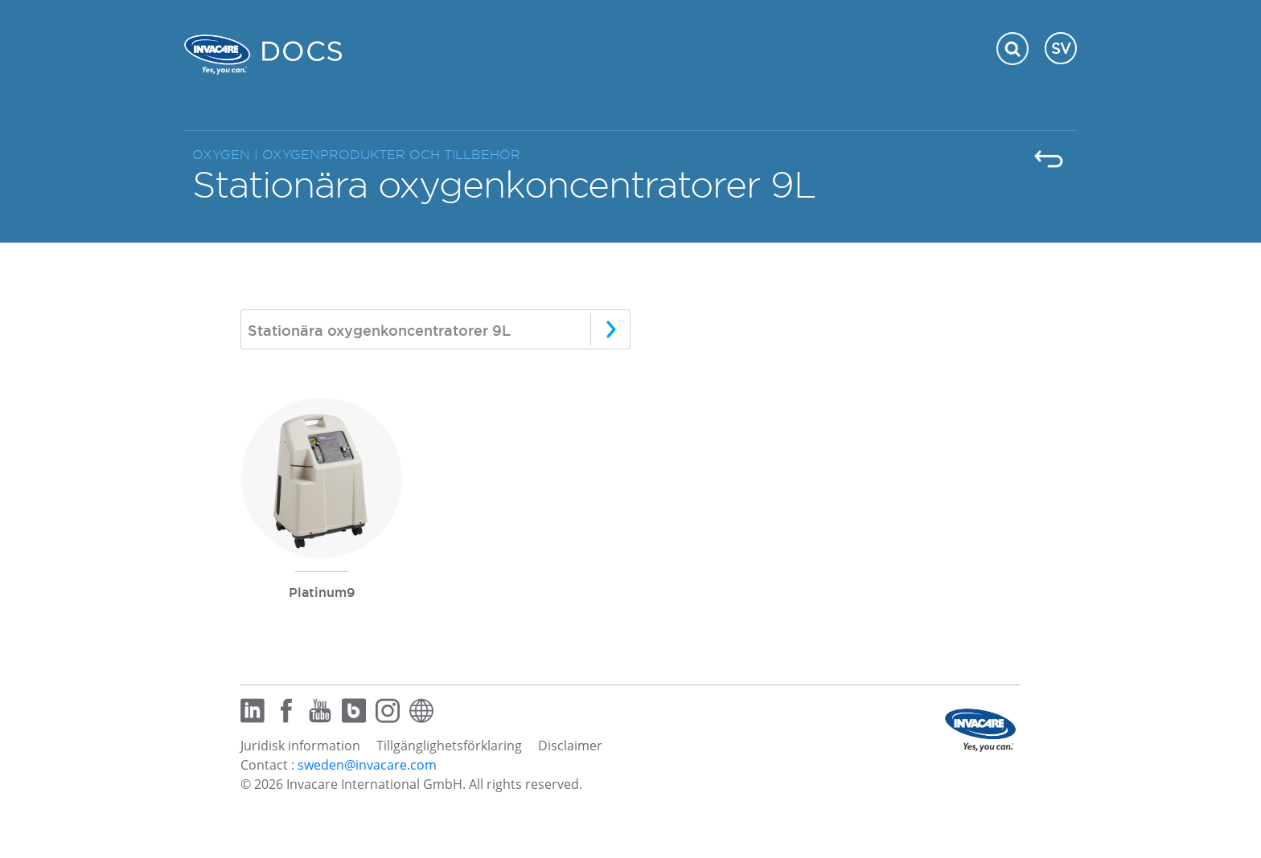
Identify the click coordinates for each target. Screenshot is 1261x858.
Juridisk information (300, 745)
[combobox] (435, 329)
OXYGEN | (227, 154)
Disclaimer (570, 745)
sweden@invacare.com (367, 765)
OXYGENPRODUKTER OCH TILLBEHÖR (391, 154)
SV (1061, 48)
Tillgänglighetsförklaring (449, 745)
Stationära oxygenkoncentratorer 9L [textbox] (379, 330)
